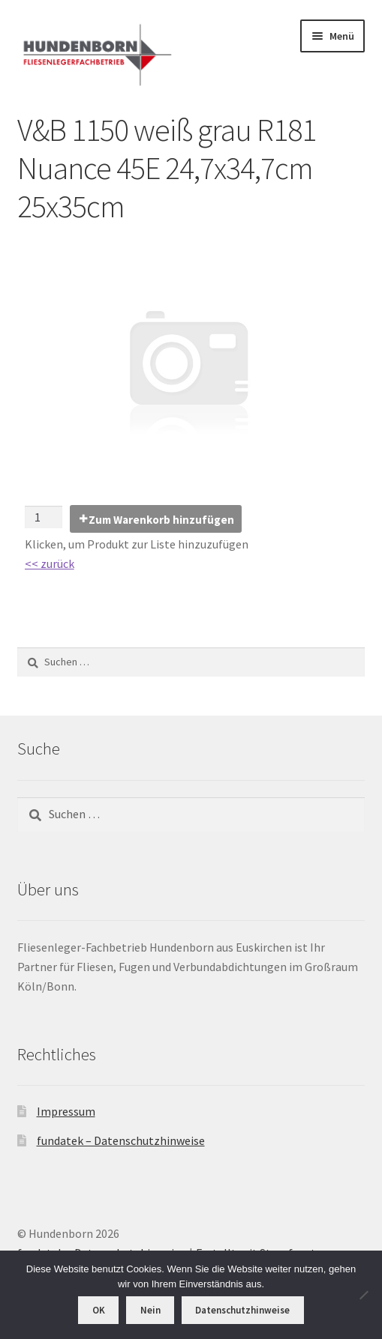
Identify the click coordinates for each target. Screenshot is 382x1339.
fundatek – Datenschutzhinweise (121, 1140)
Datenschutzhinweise (242, 1310)
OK (98, 1310)
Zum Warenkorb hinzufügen (161, 520)
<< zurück (49, 563)
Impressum (66, 1111)
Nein (150, 1310)
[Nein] (363, 1294)
